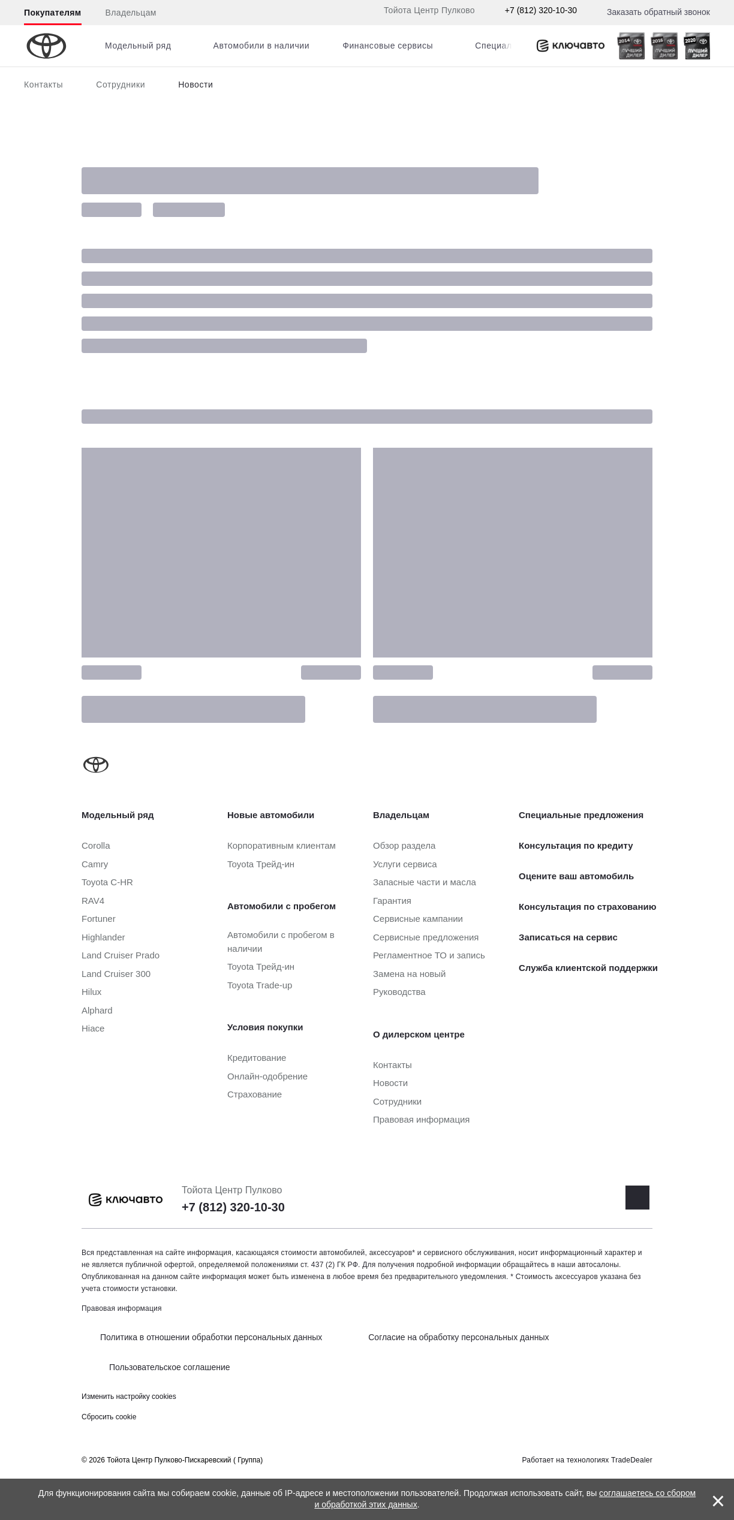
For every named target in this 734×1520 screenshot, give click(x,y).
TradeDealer (631, 1460)
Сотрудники (120, 84)
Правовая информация (122, 1308)
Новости (195, 84)
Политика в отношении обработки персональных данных (211, 1337)
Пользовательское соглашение (169, 1367)
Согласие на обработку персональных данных (458, 1337)
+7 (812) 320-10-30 (541, 10)
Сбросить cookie (109, 1417)
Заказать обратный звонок (658, 12)
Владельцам (131, 12)
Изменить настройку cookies (129, 1396)
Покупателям (53, 12)
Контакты (43, 84)
